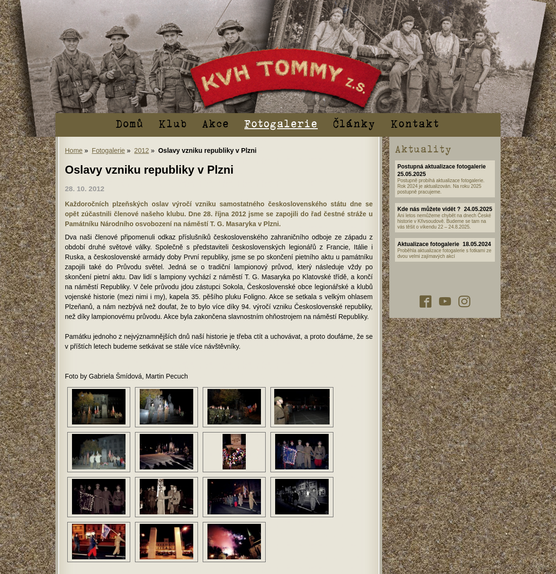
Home (73, 150)
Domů (129, 123)
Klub (173, 123)
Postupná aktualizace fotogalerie (441, 166)
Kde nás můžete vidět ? (428, 209)
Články (354, 123)
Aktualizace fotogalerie (428, 244)
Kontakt (415, 123)
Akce (215, 123)
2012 (141, 150)
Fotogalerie (281, 123)
